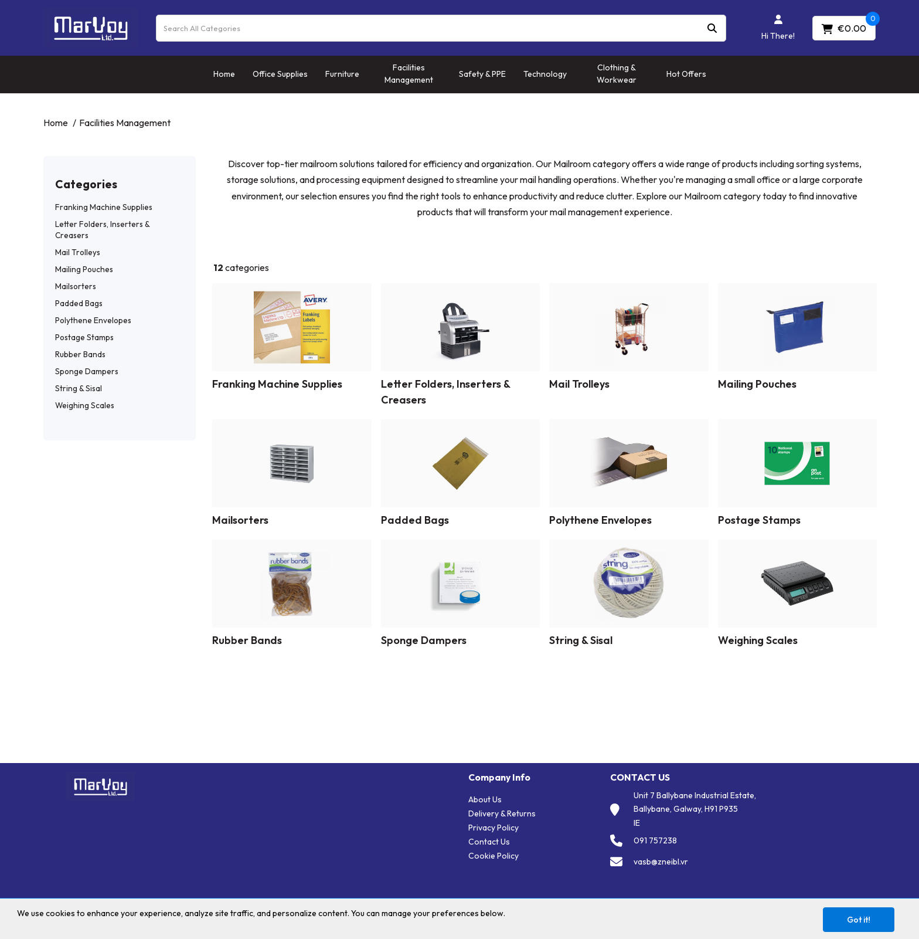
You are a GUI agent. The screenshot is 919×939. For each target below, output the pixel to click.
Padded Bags (79, 303)
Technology (545, 74)
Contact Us (489, 841)
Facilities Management (408, 73)
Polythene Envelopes (93, 320)
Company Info (499, 777)
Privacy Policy (493, 827)
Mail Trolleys (77, 252)
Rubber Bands (80, 354)
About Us (485, 799)
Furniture (342, 74)
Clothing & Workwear (617, 73)
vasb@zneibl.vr (661, 861)
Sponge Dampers (86, 371)
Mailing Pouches (84, 269)
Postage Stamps (84, 337)
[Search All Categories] (441, 28)
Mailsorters (75, 286)
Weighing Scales (84, 405)
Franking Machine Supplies (103, 207)
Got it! (858, 919)
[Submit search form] (712, 28)
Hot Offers (686, 74)
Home (224, 74)
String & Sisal (78, 388)
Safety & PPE (482, 74)
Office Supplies (280, 74)
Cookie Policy (493, 855)
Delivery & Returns (502, 813)
